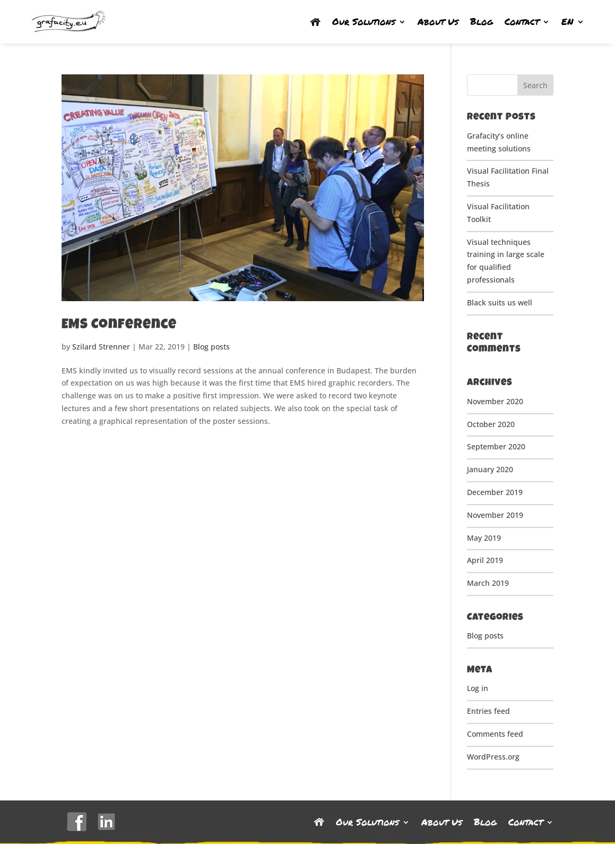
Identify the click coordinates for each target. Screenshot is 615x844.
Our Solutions (363, 21)
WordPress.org (493, 757)
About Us (438, 21)
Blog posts (211, 347)
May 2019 (484, 538)
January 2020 (490, 469)
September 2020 (496, 446)
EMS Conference (119, 326)
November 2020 (495, 401)
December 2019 (495, 492)
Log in (477, 688)
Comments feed (495, 734)
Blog (481, 21)
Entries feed (488, 711)
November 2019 (495, 515)
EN (567, 21)
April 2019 (485, 560)
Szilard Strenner (101, 347)
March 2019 (488, 583)
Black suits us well (499, 302)
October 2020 (491, 424)
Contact (522, 21)
